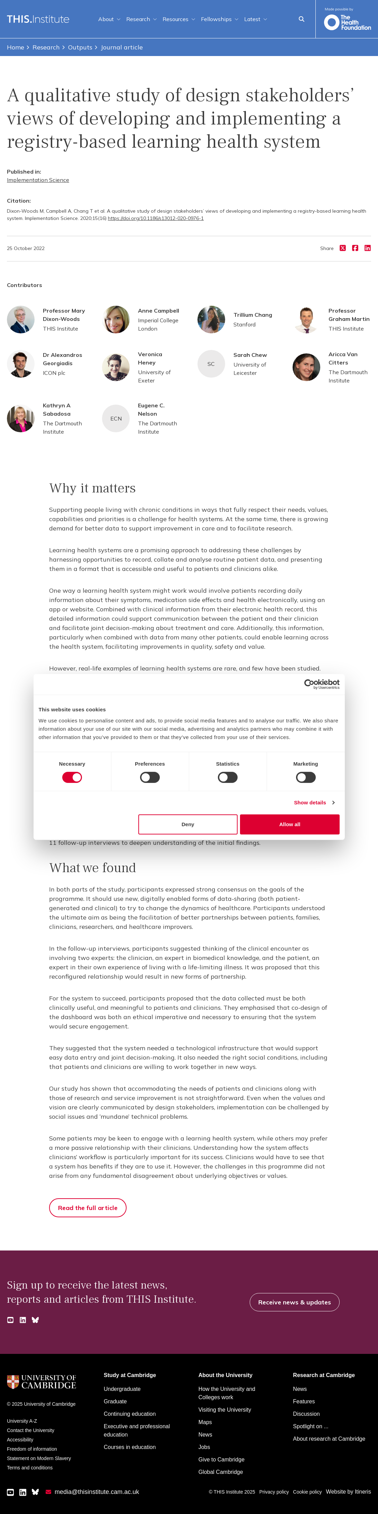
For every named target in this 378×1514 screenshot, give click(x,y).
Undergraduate (122, 1389)
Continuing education (130, 1414)
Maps (205, 1422)
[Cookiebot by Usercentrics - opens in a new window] (309, 684)
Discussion (306, 1414)
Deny (188, 824)
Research (141, 19)
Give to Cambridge (222, 1459)
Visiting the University (225, 1410)
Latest (255, 19)
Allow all (290, 824)
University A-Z (22, 1421)
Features (304, 1401)
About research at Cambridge (329, 1439)
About (109, 19)
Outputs (76, 47)
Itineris (363, 1492)
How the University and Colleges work (227, 1393)
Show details (310, 802)
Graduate (115, 1401)
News (205, 1435)
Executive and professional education (137, 1430)
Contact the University (30, 1430)
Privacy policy (274, 1492)
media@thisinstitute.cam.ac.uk (97, 1491)
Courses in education (130, 1447)
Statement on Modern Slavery (39, 1458)
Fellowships (220, 19)
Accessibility (20, 1439)
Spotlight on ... (310, 1426)
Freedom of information (32, 1449)
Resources (179, 19)
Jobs (204, 1447)
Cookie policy (307, 1492)
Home (15, 47)
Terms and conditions (30, 1467)
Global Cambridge (221, 1472)
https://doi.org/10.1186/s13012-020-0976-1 (156, 218)
